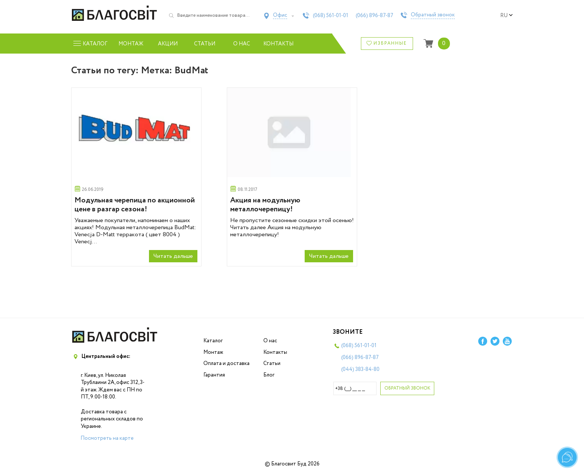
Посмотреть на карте (107, 438)
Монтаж (130, 44)
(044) (360, 369)
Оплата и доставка (226, 363)
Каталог (213, 341)
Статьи (204, 44)
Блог (268, 375)
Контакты (278, 44)
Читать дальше (173, 256)
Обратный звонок (433, 15)
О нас (241, 44)
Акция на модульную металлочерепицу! (265, 205)
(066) (374, 15)
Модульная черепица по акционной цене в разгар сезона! (134, 205)
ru (506, 15)
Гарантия (214, 375)
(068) (330, 15)
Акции (168, 44)
